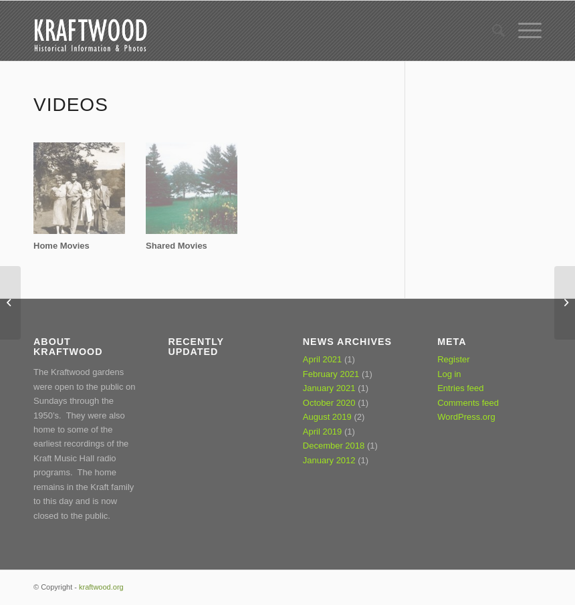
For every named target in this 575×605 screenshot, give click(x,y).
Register (453, 359)
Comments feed (468, 403)
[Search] (492, 31)
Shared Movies (176, 246)
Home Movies (61, 246)
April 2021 (322, 359)
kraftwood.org (101, 587)
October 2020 (329, 403)
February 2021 (331, 374)
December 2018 (334, 446)
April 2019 (322, 432)
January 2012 (329, 460)
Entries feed (460, 388)
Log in (449, 374)
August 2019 (327, 417)
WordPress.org (466, 417)
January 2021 (329, 388)
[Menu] (523, 31)
